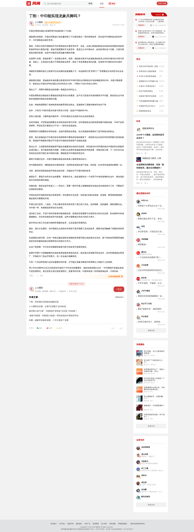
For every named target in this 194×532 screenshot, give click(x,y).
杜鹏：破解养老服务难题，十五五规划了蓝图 (49, 320)
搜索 (90, 3)
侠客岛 (143, 475)
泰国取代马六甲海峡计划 (148, 81)
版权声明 (70, 524)
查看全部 (151, 330)
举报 (41, 276)
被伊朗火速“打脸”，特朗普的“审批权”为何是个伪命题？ (53, 311)
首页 (102, 4)
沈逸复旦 (144, 461)
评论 (139, 153)
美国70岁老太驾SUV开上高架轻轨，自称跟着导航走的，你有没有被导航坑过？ (151, 32)
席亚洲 (143, 482)
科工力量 (144, 468)
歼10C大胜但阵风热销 (147, 76)
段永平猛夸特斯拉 (146, 91)
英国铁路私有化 (145, 111)
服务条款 (79, 524)
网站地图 (113, 524)
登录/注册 (162, 3)
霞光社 (143, 252)
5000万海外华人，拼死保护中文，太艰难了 (151, 322)
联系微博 (96, 524)
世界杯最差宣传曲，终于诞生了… (154, 415)
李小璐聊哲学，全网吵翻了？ (153, 397)
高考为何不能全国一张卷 (148, 66)
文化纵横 (144, 265)
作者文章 (33, 297)
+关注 (119, 289)
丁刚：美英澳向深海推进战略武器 (44, 302)
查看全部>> (119, 297)
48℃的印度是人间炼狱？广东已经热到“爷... (154, 379)
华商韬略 (144, 239)
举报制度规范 (122, 524)
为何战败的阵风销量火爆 (148, 101)
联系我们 (54, 524)
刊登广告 (87, 524)
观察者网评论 (148, 128)
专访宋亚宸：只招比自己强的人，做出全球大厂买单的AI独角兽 (151, 231)
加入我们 (104, 524)
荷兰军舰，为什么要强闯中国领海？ (154, 352)
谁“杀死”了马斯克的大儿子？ (153, 361)
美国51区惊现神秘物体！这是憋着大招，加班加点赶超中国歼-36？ (151, 296)
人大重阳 (39, 22)
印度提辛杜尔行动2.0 (147, 106)
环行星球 (144, 316)
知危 (143, 226)
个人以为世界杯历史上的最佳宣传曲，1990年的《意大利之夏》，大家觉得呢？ (151, 21)
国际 (31, 275)
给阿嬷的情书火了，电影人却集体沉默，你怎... (154, 370)
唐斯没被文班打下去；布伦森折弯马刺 (151, 219)
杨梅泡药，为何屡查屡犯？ (154, 405)
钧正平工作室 (146, 304)
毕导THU (144, 200)
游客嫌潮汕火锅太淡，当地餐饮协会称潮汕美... (154, 388)
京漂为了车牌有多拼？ (147, 86)
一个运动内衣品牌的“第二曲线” (151, 257)
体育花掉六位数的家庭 (147, 71)
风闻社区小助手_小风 (151, 158)
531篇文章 (62, 291)
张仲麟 (143, 489)
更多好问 (158, 14)
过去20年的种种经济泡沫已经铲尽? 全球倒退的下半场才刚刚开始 (151, 270)
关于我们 (62, 524)
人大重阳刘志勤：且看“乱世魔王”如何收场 (47, 306)
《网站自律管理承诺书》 (137, 524)
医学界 (143, 278)
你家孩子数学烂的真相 (147, 96)
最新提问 (141, 25)
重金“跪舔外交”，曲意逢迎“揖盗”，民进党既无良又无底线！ (151, 309)
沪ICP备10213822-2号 (68, 529)
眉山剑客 (144, 454)
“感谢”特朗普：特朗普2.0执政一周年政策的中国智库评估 (54, 316)
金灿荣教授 (145, 447)
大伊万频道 (145, 291)
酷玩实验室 (145, 497)
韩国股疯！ (143, 244)
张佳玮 (143, 213)
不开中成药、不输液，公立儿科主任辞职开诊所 (151, 283)
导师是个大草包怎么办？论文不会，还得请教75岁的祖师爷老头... (151, 206)
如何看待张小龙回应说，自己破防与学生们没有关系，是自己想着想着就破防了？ (151, 43)
